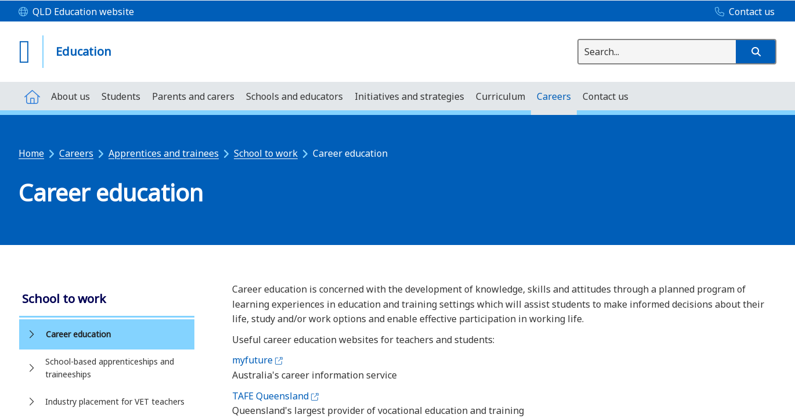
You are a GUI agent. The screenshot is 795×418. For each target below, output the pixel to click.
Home (31, 153)
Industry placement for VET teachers (115, 401)
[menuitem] (32, 96)
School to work (266, 153)
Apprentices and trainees (164, 153)
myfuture (257, 360)
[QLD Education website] (76, 12)
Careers (76, 153)
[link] (106, 300)
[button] (755, 51)
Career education (78, 334)
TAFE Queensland (275, 396)
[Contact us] (742, 12)
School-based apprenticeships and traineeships (109, 368)
